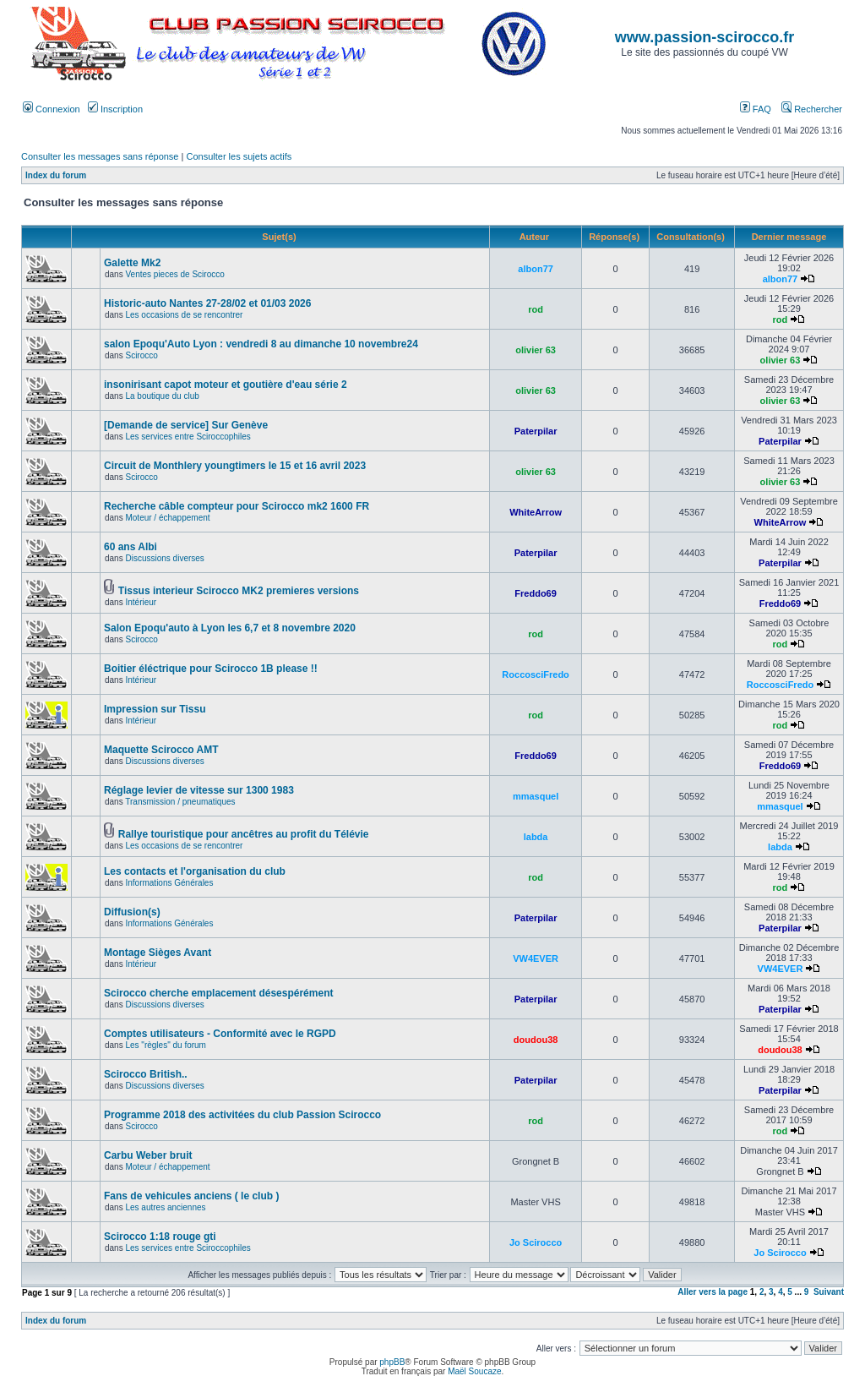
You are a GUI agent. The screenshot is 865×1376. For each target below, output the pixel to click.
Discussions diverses (164, 558)
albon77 (535, 269)
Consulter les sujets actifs (238, 156)
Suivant (828, 1292)
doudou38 (536, 1040)
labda (536, 837)
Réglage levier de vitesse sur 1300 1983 (199, 790)
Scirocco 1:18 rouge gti (160, 1236)
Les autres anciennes (165, 1207)
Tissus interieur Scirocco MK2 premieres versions (238, 591)
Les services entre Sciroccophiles (187, 436)
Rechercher (811, 109)
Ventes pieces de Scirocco (174, 274)
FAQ (755, 109)
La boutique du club (162, 396)
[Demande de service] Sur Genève (186, 425)
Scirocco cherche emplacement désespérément (218, 993)
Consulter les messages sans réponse (99, 156)
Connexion (51, 109)
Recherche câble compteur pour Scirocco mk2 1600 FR (236, 506)
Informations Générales (169, 882)
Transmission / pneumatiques (180, 801)
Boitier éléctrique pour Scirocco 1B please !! (211, 668)
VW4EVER (535, 958)
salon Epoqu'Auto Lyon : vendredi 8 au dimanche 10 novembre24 (261, 344)
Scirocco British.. (146, 1074)
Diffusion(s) (132, 912)
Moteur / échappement (167, 517)
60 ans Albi (130, 547)
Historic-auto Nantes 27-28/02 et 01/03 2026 (207, 303)
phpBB (392, 1362)
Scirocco (141, 355)
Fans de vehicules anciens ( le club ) (191, 1196)
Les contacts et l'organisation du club (195, 871)
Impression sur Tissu (155, 709)
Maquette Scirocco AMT (161, 750)
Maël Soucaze (474, 1371)
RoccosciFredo (535, 674)
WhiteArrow (535, 512)
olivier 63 (535, 350)
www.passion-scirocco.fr (704, 37)
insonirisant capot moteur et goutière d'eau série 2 (225, 384)
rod (535, 309)
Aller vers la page (713, 1292)
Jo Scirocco (535, 1242)
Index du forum (55, 175)
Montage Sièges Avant (157, 952)
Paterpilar (536, 431)
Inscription (115, 109)
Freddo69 (535, 593)
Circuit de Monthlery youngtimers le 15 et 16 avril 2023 (235, 466)
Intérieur (140, 602)
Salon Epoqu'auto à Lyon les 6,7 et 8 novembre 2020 (230, 628)
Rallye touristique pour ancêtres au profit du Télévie (243, 834)
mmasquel (535, 796)
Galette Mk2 (132, 263)
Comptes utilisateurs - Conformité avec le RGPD (220, 1034)
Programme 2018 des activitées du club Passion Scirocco (242, 1115)
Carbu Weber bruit (148, 1155)
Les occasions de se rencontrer (183, 314)
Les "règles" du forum (165, 1045)
